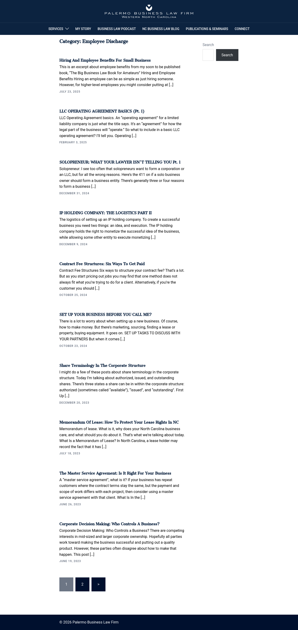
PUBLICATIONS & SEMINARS (207, 29)
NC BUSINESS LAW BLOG (160, 29)
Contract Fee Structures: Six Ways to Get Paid (102, 263)
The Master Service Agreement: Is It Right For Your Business (115, 472)
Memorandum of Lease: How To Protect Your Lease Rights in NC (119, 421)
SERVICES (55, 29)
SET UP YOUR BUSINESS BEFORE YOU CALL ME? (105, 313)
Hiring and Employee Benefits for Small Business (105, 59)
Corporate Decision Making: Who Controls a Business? (109, 523)
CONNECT (242, 29)
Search (208, 45)
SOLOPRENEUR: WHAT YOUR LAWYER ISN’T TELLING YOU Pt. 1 (120, 161)
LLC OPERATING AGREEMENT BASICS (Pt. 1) (102, 110)
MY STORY (83, 29)
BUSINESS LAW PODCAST (117, 29)
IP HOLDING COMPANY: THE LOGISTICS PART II (105, 212)
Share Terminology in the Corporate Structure (102, 364)
